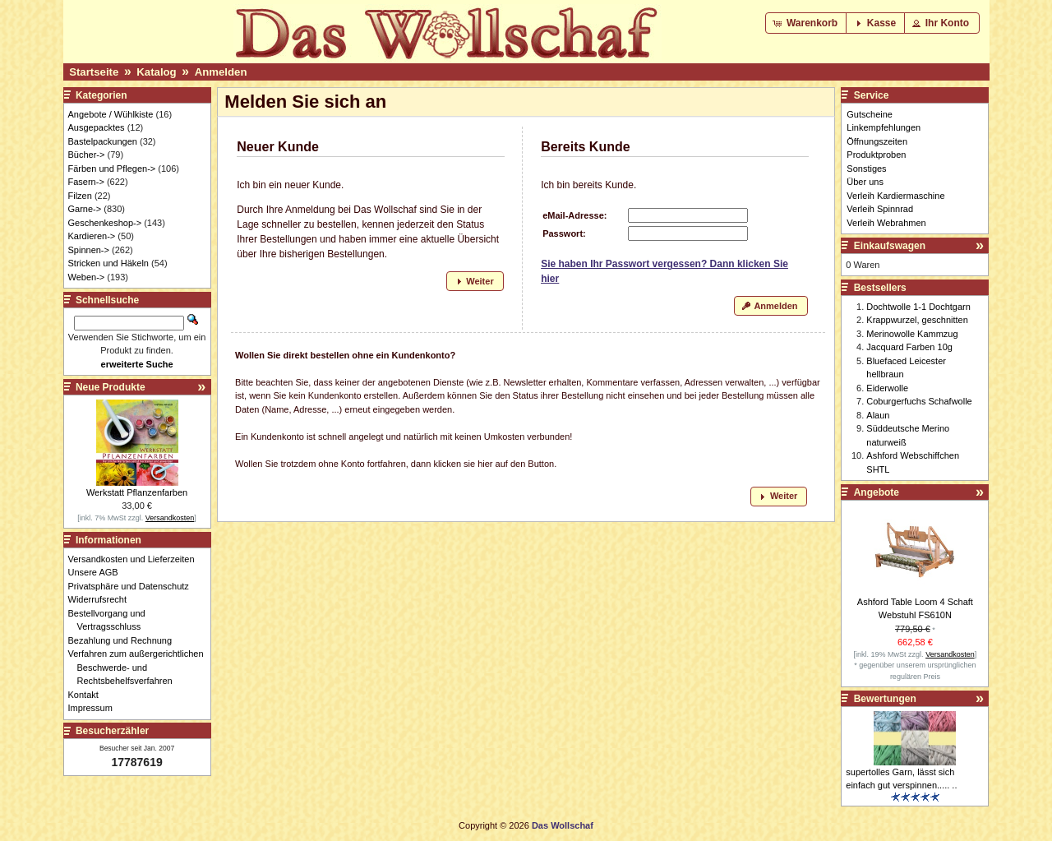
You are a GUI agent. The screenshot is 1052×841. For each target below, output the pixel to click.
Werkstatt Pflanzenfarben (136, 492)
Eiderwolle (887, 388)
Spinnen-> (88, 250)
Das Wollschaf (562, 825)
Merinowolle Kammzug (911, 334)
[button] (806, 23)
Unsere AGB (97, 572)
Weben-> (86, 277)
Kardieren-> (92, 236)
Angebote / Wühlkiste (111, 114)
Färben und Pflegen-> (112, 168)
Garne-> (85, 209)
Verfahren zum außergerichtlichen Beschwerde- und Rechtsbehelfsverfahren (140, 667)
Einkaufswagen (889, 246)
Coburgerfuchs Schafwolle (918, 401)
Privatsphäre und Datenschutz (133, 586)
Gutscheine (870, 114)
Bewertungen (885, 699)
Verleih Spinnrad (880, 209)
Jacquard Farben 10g (909, 347)
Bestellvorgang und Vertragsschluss (111, 620)
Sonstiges (866, 168)
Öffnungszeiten (877, 141)
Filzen (80, 196)
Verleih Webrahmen (886, 223)
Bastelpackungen (102, 141)
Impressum (95, 708)
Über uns (865, 182)
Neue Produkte (110, 387)
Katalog (156, 72)
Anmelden (221, 72)
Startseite (93, 72)
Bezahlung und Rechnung (125, 640)
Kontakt (88, 695)
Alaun (877, 415)
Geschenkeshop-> (105, 223)
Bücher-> (86, 154)
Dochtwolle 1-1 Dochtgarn (918, 307)
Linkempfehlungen (883, 127)
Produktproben (876, 154)
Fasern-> (86, 182)
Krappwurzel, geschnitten (917, 320)
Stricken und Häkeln (108, 263)
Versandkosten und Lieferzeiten (136, 559)
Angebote (876, 492)
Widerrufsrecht (102, 599)
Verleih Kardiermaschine (895, 196)
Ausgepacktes (96, 127)
